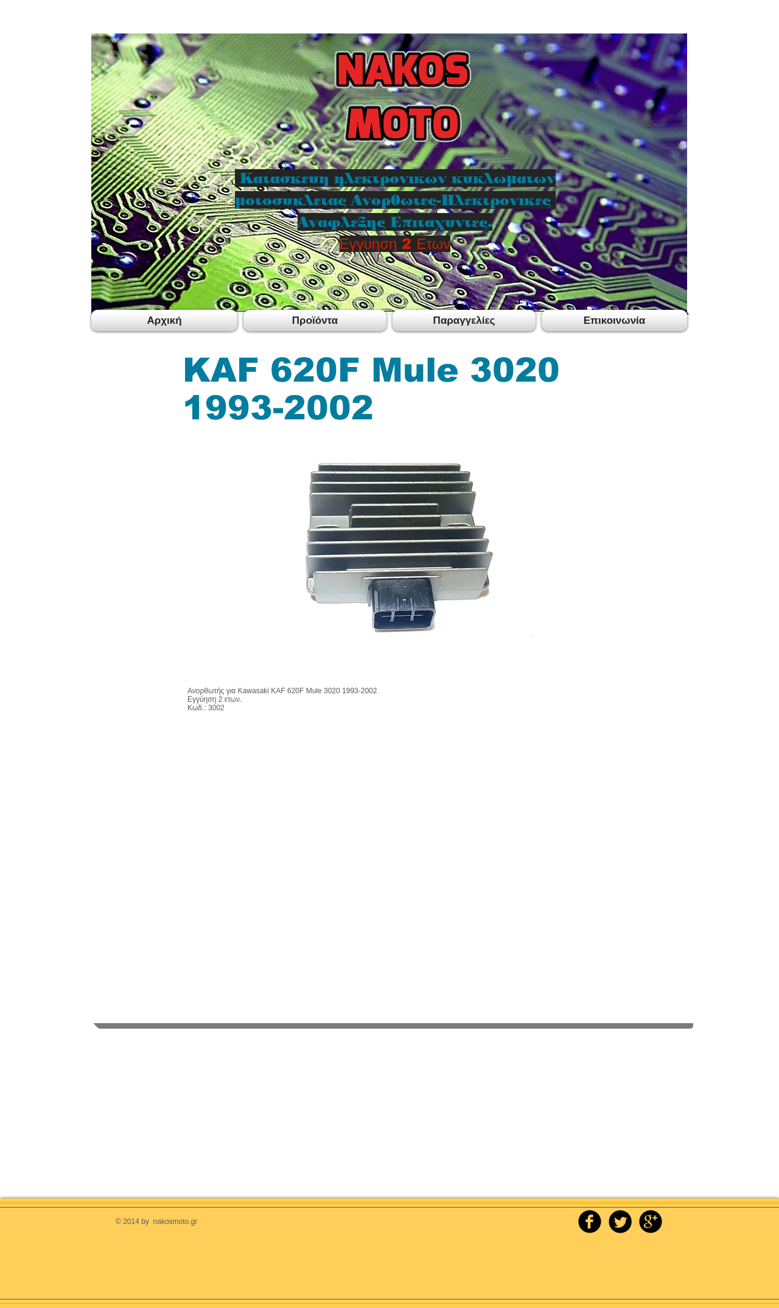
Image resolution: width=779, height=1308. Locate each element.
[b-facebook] (589, 1221)
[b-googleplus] (650, 1221)
